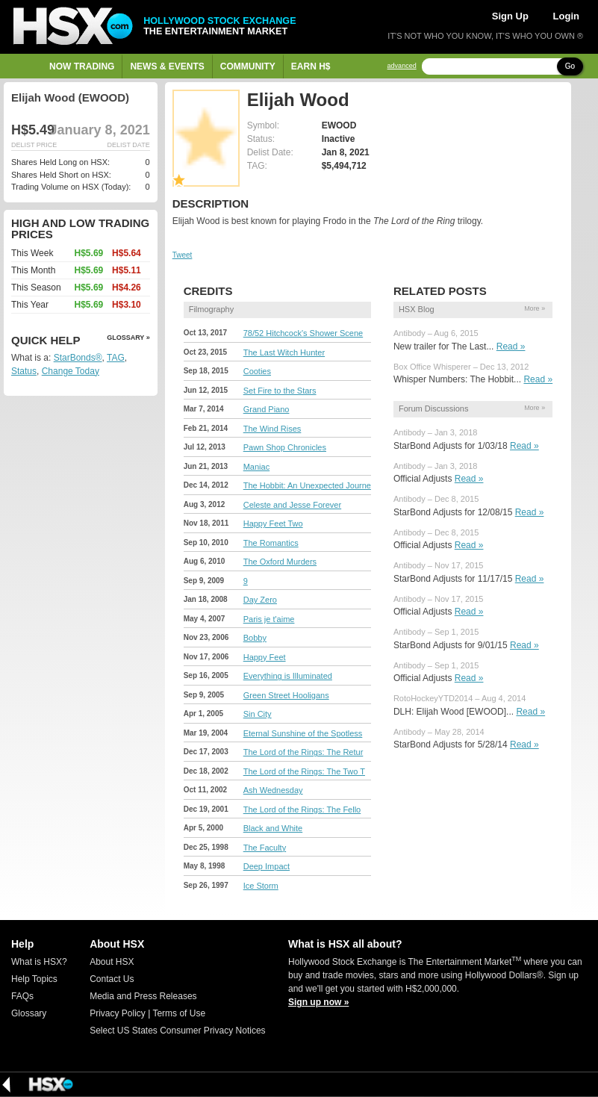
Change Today (70, 371)
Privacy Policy (118, 1013)
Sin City (257, 713)
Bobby (255, 637)
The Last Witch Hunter (284, 352)
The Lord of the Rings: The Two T (304, 771)
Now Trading (81, 66)
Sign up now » (318, 1002)
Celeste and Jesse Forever (292, 504)
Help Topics (34, 979)
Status (24, 371)
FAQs (22, 996)
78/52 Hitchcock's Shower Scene (303, 333)
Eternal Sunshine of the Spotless (303, 733)
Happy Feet (264, 657)
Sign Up (510, 16)
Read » (511, 346)
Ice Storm (260, 885)
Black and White (272, 828)
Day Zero (260, 599)
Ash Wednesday (273, 790)
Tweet (182, 255)
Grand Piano (266, 409)
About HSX (112, 962)
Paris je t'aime (269, 619)
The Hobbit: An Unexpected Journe (307, 485)
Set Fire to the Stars (280, 390)
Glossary (28, 1013)
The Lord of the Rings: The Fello (302, 809)
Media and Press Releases (143, 996)
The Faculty (264, 847)
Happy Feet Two (273, 523)
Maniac (256, 466)
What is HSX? (39, 962)
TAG (116, 357)
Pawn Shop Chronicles (284, 447)
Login (566, 16)
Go (570, 66)
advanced (402, 66)
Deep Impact (266, 866)
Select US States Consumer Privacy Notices (177, 1030)
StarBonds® (78, 357)
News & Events (167, 66)
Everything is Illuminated (287, 675)
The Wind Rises (272, 428)
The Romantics (271, 542)
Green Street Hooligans (286, 695)
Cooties (257, 371)
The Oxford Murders (280, 561)
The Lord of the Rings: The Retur (303, 752)
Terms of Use (178, 1013)
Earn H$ (311, 66)
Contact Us (112, 979)
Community (247, 66)
